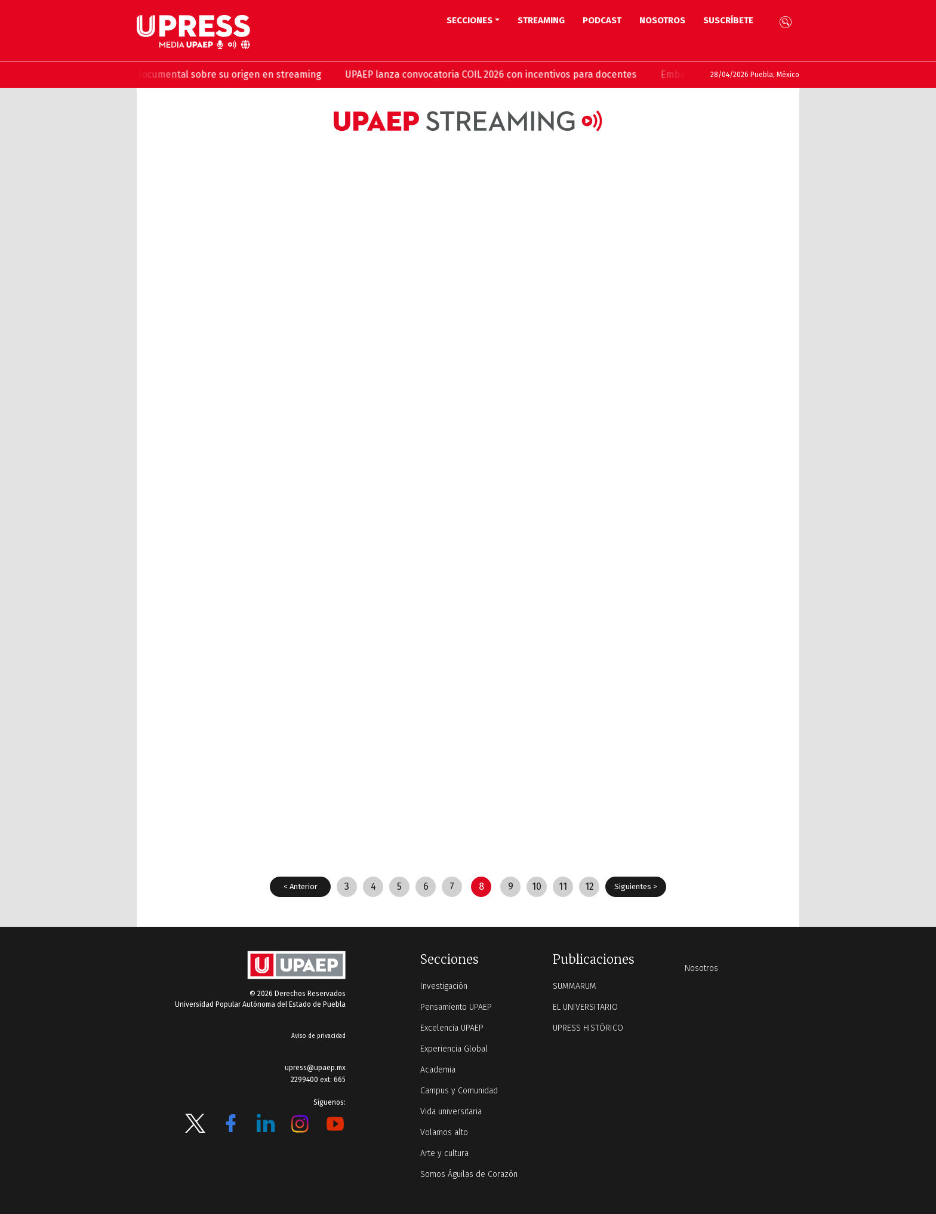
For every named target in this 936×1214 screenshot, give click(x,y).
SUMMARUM (574, 986)
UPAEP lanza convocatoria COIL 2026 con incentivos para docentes (558, 74)
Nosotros (662, 20)
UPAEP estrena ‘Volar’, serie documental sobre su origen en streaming (235, 74)
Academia (437, 1070)
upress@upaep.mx (315, 1068)
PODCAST (602, 20)
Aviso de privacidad (318, 1036)
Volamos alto (444, 1132)
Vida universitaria (451, 1112)
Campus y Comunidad (459, 1091)
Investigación (443, 986)
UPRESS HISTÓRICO (588, 1028)
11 (563, 886)
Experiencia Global (454, 1049)
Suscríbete (728, 20)
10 (536, 886)
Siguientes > (635, 886)
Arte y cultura (444, 1153)
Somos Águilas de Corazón (469, 1174)
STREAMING (541, 20)
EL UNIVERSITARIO (585, 1007)
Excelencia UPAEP (452, 1028)
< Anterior (301, 886)
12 (589, 886)
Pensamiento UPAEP (456, 1007)
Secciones (469, 20)
